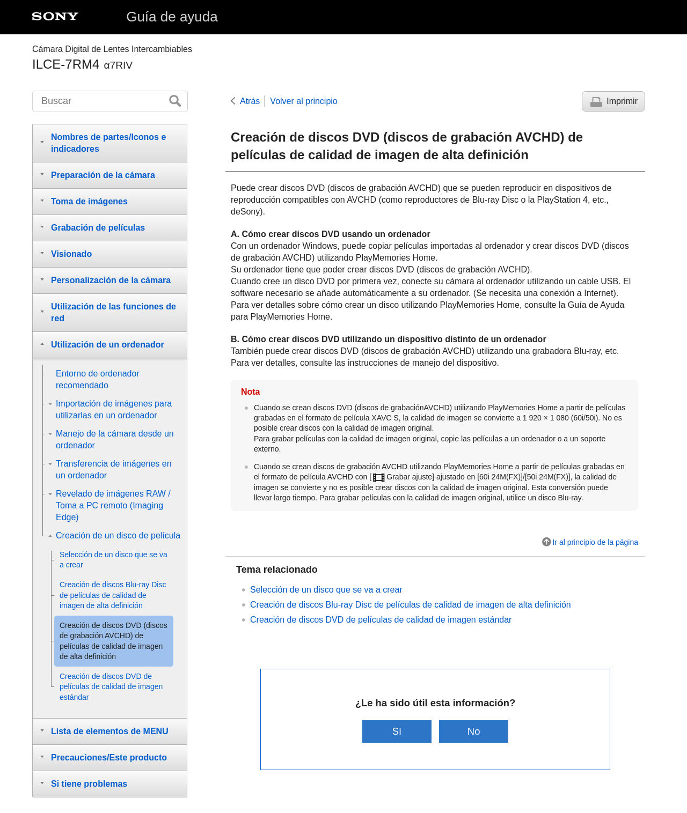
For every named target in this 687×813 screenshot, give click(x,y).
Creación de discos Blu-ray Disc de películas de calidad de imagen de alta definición (410, 604)
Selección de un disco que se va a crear (326, 589)
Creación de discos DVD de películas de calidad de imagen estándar (380, 619)
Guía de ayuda (172, 17)
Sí (396, 731)
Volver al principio (303, 101)
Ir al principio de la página (595, 542)
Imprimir (622, 101)
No (473, 731)
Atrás (250, 101)
